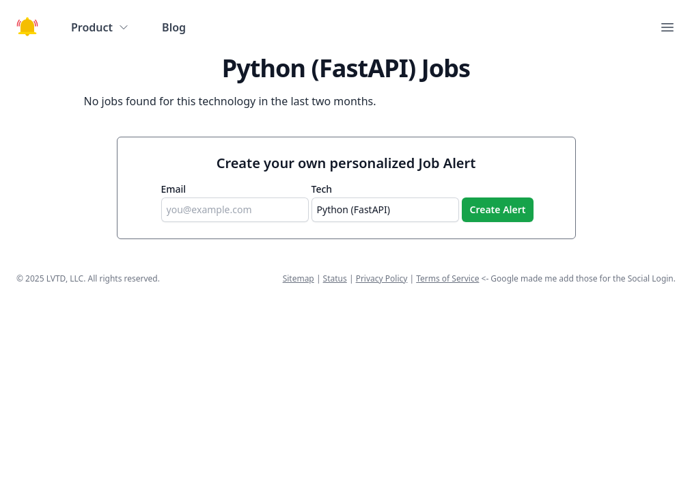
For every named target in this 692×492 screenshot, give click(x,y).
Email (173, 188)
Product (100, 27)
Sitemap (298, 278)
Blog (174, 27)
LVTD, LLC (64, 278)
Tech (322, 188)
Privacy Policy (382, 278)
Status (335, 278)
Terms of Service (447, 278)
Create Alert (498, 209)
